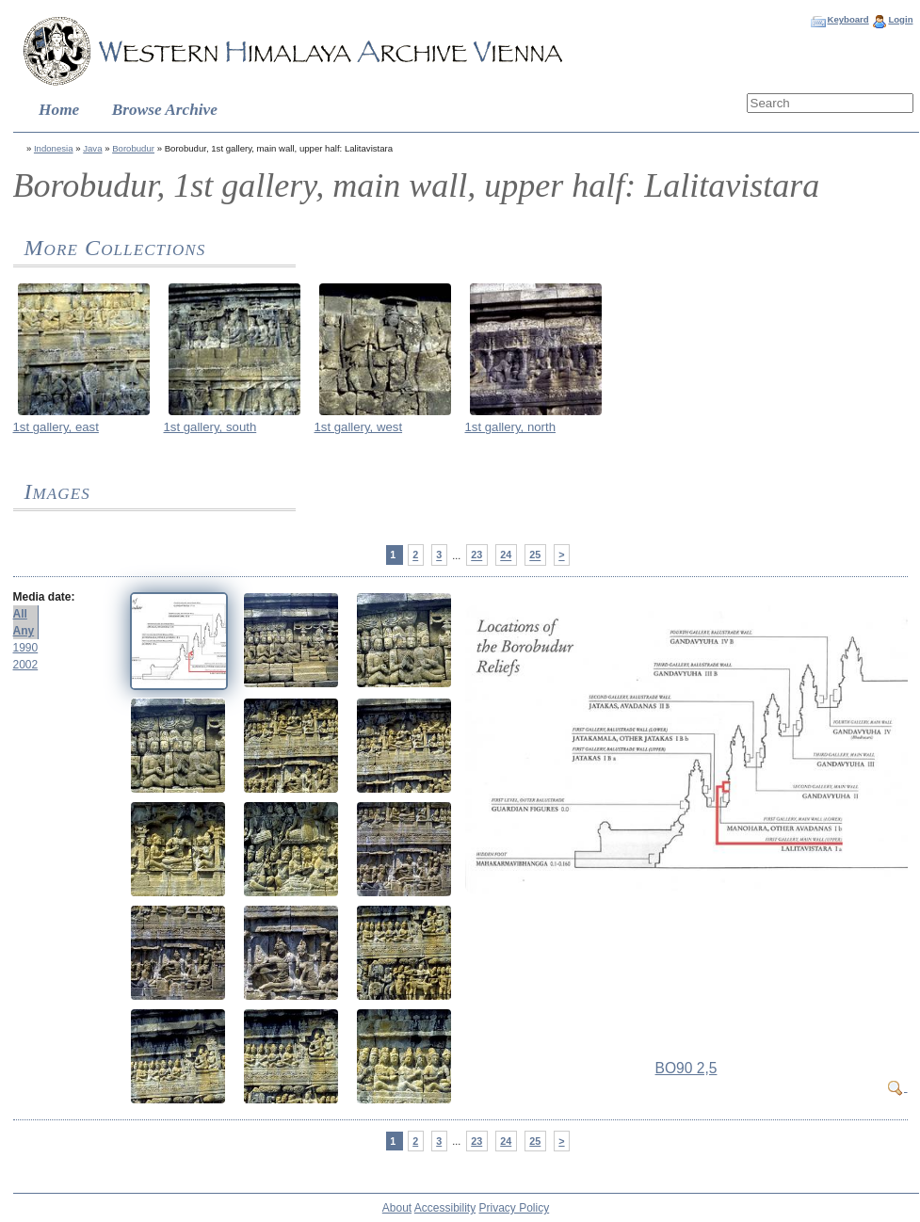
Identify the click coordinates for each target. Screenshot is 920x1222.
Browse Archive (165, 110)
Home (59, 110)
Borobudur (133, 148)
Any (24, 630)
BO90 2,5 (686, 1068)
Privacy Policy (514, 1207)
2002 (26, 664)
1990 (26, 647)
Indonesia (53, 148)
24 (505, 555)
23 (476, 555)
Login (900, 19)
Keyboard (847, 19)
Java (92, 148)
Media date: (44, 596)
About (397, 1207)
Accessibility (445, 1207)
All (20, 613)
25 (535, 555)
